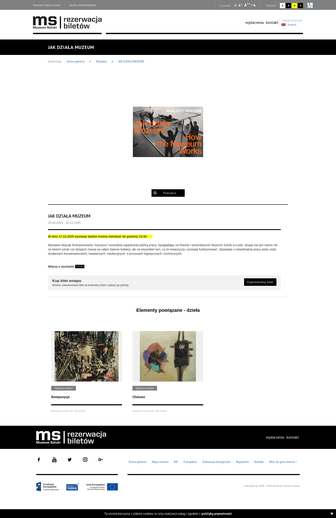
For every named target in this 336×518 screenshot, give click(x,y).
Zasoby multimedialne (82, 5)
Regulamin (242, 462)
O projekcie (190, 462)
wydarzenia (254, 22)
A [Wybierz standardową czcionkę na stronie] (240, 5)
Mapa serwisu (160, 462)
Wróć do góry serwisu (283, 462)
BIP (176, 462)
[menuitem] (254, 22)
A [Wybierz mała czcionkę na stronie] (235, 5)
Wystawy (101, 61)
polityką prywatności (216, 514)
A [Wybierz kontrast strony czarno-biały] (288, 5)
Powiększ (169, 193)
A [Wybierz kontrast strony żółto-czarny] (294, 5)
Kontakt (259, 462)
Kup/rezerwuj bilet (260, 282)
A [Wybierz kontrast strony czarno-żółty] (300, 5)
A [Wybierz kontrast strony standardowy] (282, 5)
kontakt (272, 22)
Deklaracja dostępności (216, 462)
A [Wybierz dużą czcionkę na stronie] (247, 5)
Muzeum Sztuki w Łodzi (46, 5)
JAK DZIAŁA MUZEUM (131, 61)
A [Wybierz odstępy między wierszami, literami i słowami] (255, 5)
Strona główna (76, 61)
